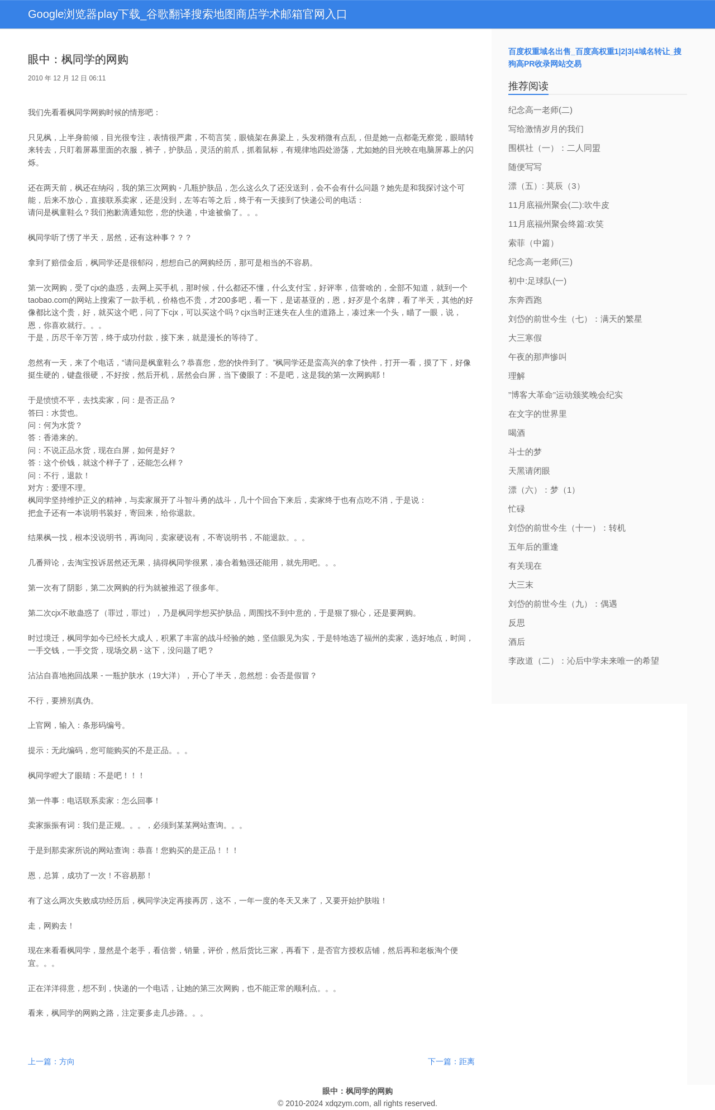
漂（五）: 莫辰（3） (546, 185)
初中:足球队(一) (537, 280)
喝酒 (516, 432)
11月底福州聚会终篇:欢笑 (556, 223)
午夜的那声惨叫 (537, 356)
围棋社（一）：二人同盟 (554, 148)
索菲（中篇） (533, 242)
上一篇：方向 (51, 1061)
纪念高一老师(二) (540, 110)
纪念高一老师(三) (540, 261)
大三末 (520, 584)
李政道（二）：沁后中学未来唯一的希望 (583, 660)
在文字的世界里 (537, 413)
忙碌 (516, 508)
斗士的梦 (525, 451)
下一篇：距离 (451, 1061)
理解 (516, 375)
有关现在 (525, 565)
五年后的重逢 (533, 546)
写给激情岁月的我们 (546, 129)
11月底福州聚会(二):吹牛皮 (558, 204)
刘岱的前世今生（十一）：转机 (567, 527)
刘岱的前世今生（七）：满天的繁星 (575, 318)
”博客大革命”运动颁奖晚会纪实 (565, 394)
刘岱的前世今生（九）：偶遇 (562, 603)
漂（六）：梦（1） (544, 489)
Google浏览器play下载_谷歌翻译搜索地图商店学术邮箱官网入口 (187, 14)
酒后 (516, 641)
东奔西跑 (525, 299)
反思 (516, 622)
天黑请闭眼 (529, 470)
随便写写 (525, 166)
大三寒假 (525, 337)
